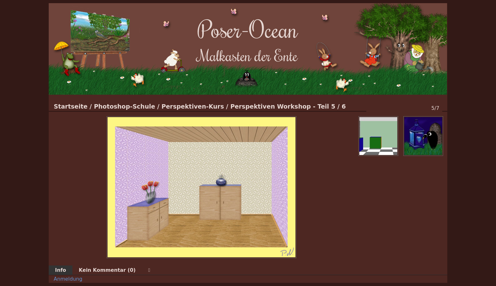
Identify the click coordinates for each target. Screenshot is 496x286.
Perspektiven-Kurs (192, 106)
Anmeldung (68, 279)
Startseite (71, 106)
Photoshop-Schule (124, 106)
